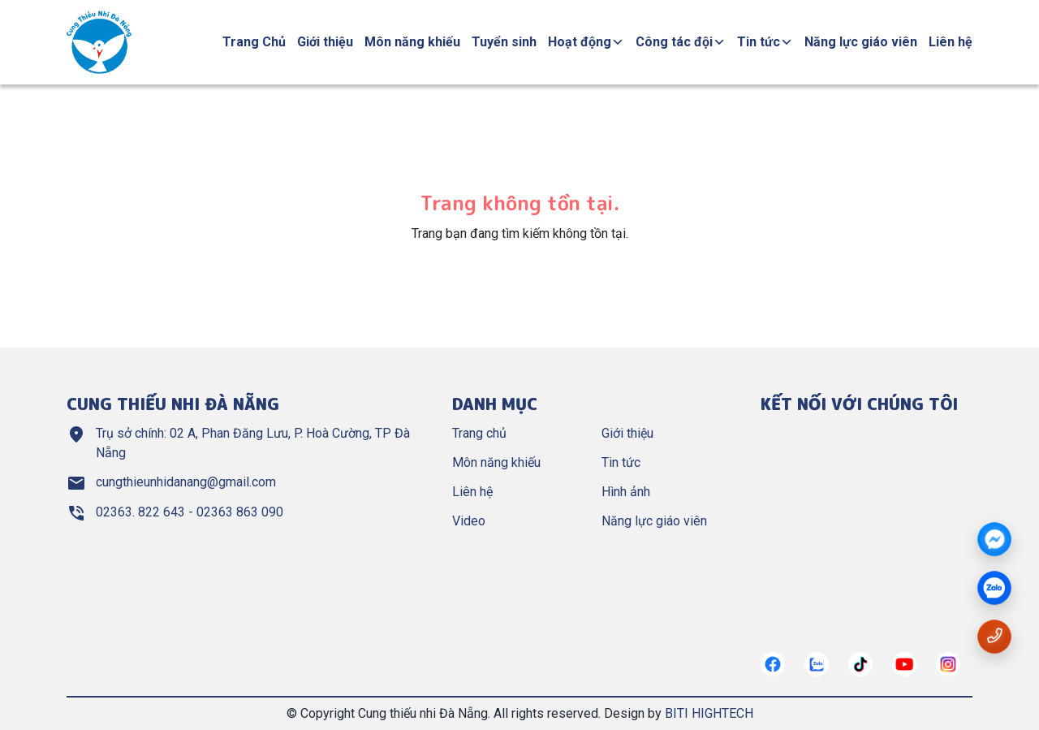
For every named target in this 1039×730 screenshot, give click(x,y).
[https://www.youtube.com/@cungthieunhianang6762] (904, 664)
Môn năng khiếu (412, 42)
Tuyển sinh (504, 42)
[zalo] (994, 588)
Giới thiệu (325, 42)
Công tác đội (681, 42)
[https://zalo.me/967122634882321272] (816, 664)
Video (468, 521)
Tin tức (765, 42)
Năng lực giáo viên (860, 42)
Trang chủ (479, 433)
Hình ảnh (625, 491)
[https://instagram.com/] (948, 664)
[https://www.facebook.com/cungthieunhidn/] (773, 664)
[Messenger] (994, 540)
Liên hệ (950, 42)
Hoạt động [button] (586, 42)
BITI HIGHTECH (709, 713)
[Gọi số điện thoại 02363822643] (994, 635)
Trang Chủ (254, 42)
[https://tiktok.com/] (860, 664)
